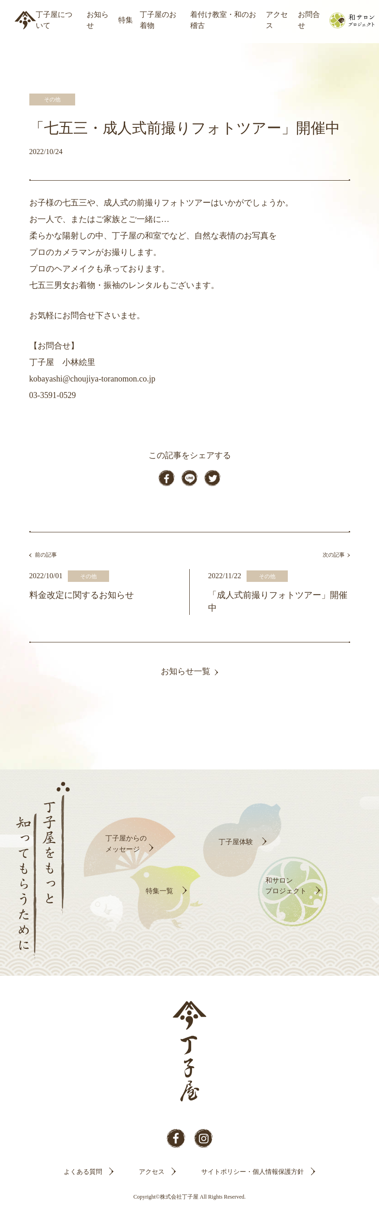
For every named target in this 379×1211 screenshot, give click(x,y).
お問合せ (309, 20)
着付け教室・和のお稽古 (223, 20)
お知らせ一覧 (185, 674)
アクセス (277, 20)
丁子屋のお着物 (158, 20)
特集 (125, 20)
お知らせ (98, 20)
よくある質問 (83, 1174)
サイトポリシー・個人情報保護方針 (252, 1174)
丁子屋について (54, 20)
